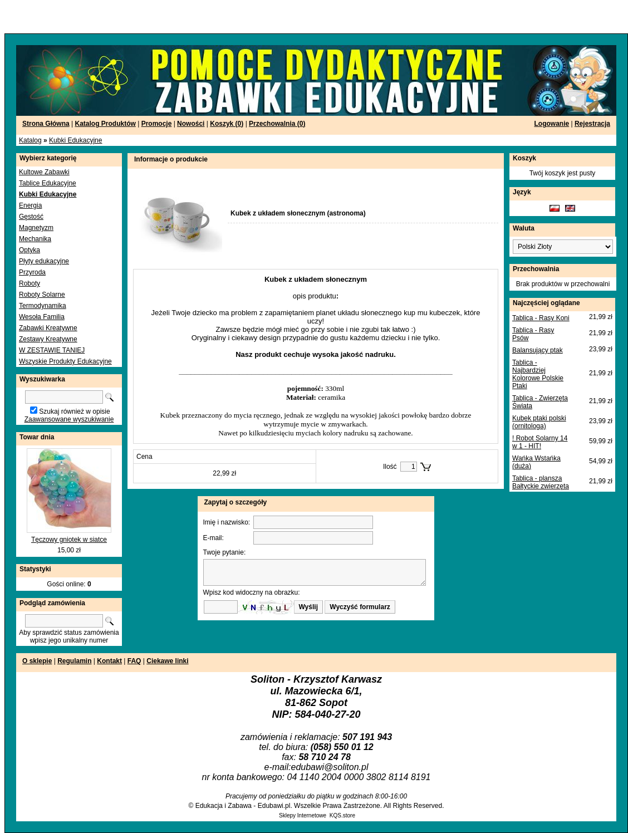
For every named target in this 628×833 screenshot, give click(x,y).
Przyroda (32, 272)
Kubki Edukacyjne (75, 140)
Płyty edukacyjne (44, 261)
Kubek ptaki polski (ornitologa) (539, 422)
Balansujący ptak (537, 350)
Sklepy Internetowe (302, 815)
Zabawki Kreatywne (48, 328)
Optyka (29, 250)
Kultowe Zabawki (44, 172)
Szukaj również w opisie (74, 411)
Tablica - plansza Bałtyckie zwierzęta (540, 482)
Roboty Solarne (42, 294)
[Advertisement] (134, 16)
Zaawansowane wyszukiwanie (69, 419)
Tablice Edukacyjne (47, 183)
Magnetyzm (36, 228)
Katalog (30, 140)
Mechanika (35, 239)
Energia (30, 205)
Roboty (29, 283)
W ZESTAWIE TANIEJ (52, 350)
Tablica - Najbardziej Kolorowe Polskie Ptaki (537, 374)
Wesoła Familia (42, 317)
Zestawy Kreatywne (48, 339)
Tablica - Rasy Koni (541, 318)
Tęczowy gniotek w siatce (69, 539)
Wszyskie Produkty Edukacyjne (65, 361)
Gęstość (31, 216)
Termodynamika (42, 306)
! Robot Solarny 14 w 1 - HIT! (539, 442)
